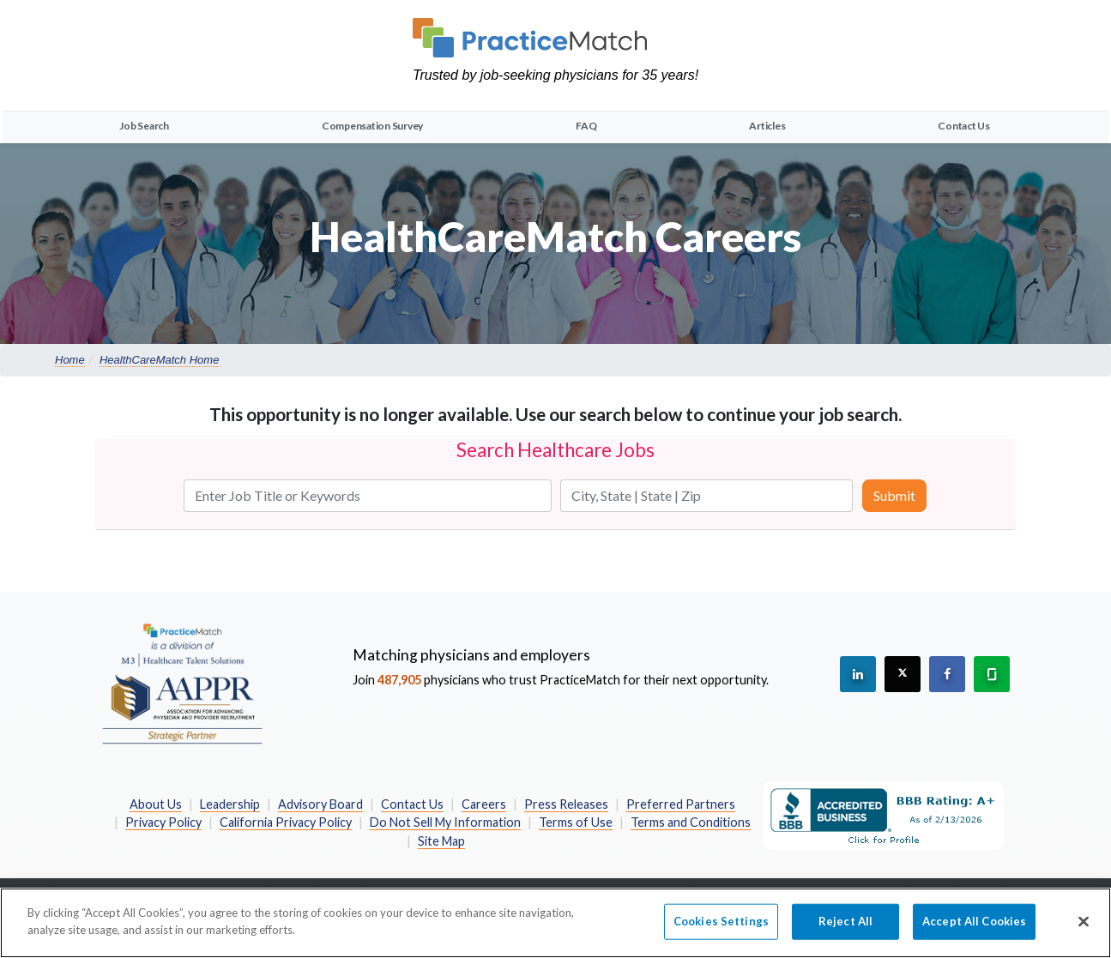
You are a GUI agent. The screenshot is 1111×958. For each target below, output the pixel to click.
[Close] (1083, 930)
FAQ (586, 125)
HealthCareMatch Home (159, 359)
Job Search (144, 125)
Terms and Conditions (691, 822)
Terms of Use (576, 822)
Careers (484, 804)
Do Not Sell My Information (445, 822)
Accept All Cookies (974, 930)
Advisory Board (320, 804)
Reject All (845, 930)
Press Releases (566, 804)
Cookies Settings (721, 930)
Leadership (230, 804)
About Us (156, 804)
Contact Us (964, 125)
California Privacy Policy (286, 822)
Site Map (441, 841)
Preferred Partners (680, 804)
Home (70, 359)
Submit (894, 495)
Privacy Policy (163, 822)
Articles (767, 125)
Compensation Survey (372, 125)
